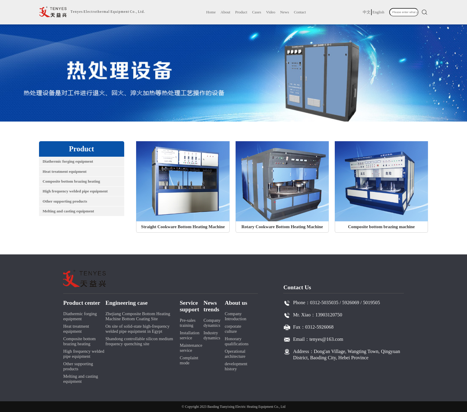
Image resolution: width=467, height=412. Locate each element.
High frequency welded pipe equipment (75, 191)
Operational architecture (235, 354)
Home (211, 12)
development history (236, 366)
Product (241, 12)
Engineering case (126, 303)
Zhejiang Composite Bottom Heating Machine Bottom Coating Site (137, 316)
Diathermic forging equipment (68, 161)
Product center (81, 303)
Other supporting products (65, 201)
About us (236, 303)
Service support (189, 306)
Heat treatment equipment (65, 171)
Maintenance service (191, 348)
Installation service (189, 335)
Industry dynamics (211, 335)
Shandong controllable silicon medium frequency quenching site (139, 341)
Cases (256, 12)
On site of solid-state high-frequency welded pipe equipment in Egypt (137, 329)
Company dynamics (211, 323)
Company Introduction (236, 316)
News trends (211, 306)
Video (270, 12)
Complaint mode (189, 360)
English (378, 12)
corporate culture (233, 329)
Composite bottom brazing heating (71, 181)
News (284, 12)
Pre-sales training (187, 323)
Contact (300, 12)
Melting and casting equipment (68, 211)
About (226, 12)
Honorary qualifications (237, 341)
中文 (367, 12)
